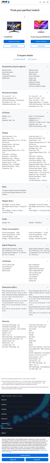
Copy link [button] (32, 59)
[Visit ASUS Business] (6, 395)
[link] (14, 46)
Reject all (13, 459)
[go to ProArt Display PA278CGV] (41, 26)
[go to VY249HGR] (14, 26)
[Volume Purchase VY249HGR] (14, 41)
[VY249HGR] (14, 36)
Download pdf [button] (19, 59)
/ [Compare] (19, 396)
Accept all (37, 459)
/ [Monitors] (14, 396)
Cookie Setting (25, 455)
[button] (40, 2)
